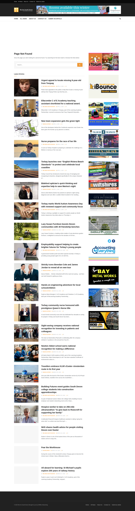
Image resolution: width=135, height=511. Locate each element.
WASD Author (47, 124)
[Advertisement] (67, 35)
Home (15, 1)
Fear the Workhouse (50, 447)
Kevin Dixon (46, 450)
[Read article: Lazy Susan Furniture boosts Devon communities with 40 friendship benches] (26, 231)
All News (20, 1)
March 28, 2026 (55, 450)
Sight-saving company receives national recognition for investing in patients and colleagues (60, 328)
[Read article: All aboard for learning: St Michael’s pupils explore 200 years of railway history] (26, 475)
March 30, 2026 (56, 311)
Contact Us (32, 1)
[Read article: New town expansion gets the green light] (26, 128)
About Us (26, 1)
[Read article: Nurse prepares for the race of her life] (26, 148)
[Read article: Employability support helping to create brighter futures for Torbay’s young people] (26, 251)
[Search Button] (120, 18)
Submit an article (40, 1)
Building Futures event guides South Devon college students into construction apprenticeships (61, 389)
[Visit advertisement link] (78, 10)
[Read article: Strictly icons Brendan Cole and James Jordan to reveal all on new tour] (26, 272)
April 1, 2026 (60, 144)
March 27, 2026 (60, 473)
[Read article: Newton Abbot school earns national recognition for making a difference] (26, 353)
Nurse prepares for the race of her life (58, 141)
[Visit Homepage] (24, 10)
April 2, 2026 (60, 106)
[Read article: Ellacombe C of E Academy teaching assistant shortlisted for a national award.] (26, 108)
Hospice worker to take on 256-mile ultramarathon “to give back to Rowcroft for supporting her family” (61, 410)
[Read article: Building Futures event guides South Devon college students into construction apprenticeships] (26, 394)
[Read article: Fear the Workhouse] (26, 455)
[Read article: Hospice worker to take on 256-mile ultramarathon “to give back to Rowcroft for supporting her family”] (26, 414)
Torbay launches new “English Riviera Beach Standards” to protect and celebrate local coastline (62, 164)
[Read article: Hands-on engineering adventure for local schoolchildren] (26, 292)
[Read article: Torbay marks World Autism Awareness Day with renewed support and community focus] (26, 211)
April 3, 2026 (60, 86)
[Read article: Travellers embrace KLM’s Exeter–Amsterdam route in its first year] (26, 373)
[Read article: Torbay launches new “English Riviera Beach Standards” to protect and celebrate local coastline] (26, 169)
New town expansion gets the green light (60, 121)
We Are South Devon (49, 86)
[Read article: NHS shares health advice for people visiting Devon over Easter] (26, 434)
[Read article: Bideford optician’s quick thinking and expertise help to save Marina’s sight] (26, 191)
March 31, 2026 (56, 229)
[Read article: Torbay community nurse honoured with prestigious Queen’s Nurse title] (26, 312)
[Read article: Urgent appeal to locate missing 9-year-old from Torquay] (26, 87)
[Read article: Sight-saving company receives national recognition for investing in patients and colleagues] (26, 333)
